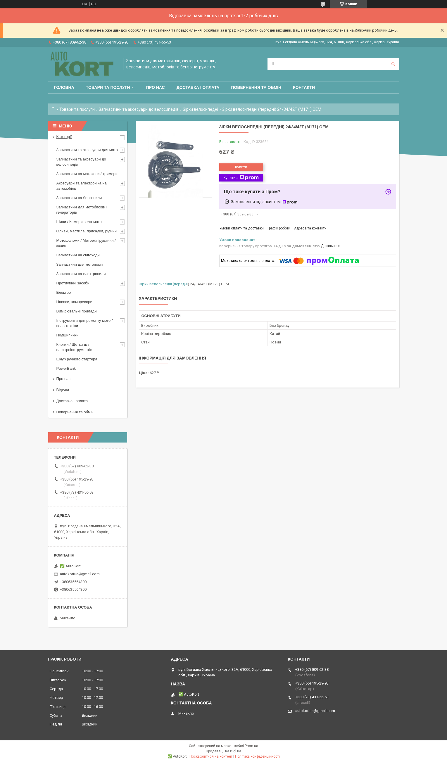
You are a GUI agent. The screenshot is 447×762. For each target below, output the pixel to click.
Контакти (304, 87)
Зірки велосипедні (200, 109)
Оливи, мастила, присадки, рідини (86, 231)
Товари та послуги (108, 87)
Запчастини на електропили (81, 274)
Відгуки (62, 390)
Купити (241, 167)
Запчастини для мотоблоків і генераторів (81, 210)
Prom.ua (251, 746)
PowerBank (66, 368)
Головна (64, 87)
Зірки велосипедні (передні (163, 284)
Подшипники (67, 335)
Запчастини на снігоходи (78, 255)
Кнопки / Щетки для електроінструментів (74, 347)
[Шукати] (393, 64)
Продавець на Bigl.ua (223, 751)
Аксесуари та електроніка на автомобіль (81, 186)
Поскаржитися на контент (210, 756)
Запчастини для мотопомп (79, 264)
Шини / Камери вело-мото (79, 222)
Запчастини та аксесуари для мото (87, 150)
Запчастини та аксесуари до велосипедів (139, 109)
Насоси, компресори (74, 302)
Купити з (241, 177)
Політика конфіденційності (257, 756)
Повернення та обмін (256, 87)
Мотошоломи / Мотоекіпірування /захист (86, 243)
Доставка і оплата (198, 87)
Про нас (155, 87)
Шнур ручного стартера (76, 359)
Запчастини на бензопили (79, 198)
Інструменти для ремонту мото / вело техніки (84, 323)
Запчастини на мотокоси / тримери (87, 174)
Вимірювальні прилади (76, 311)
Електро (63, 292)
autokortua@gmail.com (80, 574)
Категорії (64, 136)
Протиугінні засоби (73, 283)
